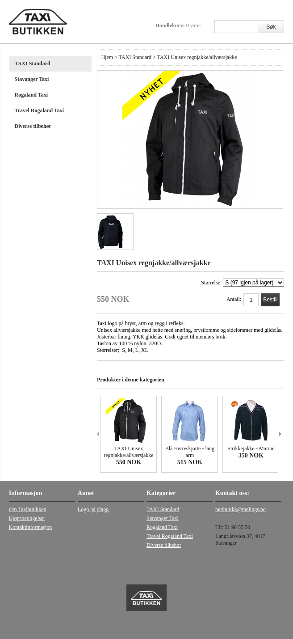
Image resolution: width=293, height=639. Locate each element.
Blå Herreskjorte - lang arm (189, 451)
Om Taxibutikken (27, 509)
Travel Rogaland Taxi (39, 110)
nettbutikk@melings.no (240, 509)
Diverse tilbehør (33, 126)
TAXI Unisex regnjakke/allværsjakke (128, 451)
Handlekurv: (178, 25)
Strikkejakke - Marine (250, 448)
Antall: (233, 299)
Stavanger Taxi (32, 79)
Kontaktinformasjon (30, 527)
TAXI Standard (32, 63)
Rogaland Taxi (31, 95)
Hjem (107, 57)
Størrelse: (242, 282)
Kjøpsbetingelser (27, 518)
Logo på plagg (93, 509)
